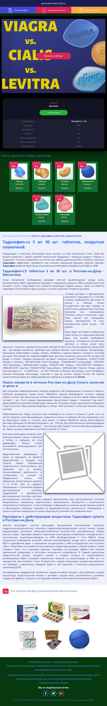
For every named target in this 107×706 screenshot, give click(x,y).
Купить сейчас (53, 56)
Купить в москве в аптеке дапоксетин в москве (69, 678)
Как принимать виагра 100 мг (86, 675)
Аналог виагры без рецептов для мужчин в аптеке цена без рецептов (39, 675)
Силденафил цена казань (40, 662)
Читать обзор (53, 112)
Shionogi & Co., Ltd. (79, 121)
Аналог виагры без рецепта (65, 662)
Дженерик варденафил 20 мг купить (84, 665)
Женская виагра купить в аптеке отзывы (53, 669)
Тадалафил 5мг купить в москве (53, 682)
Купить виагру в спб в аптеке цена (31, 678)
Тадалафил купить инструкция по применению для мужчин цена (36, 665)
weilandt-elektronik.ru (53, 3)
